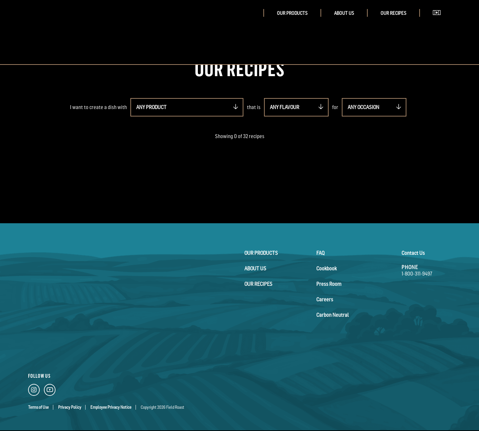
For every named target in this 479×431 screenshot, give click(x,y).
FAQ (320, 253)
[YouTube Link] (50, 391)
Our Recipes (393, 13)
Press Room (328, 284)
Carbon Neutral (332, 315)
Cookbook (326, 268)
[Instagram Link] (34, 391)
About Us (344, 13)
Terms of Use (38, 407)
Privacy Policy (69, 407)
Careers (324, 299)
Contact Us (413, 253)
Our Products (292, 13)
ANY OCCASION (363, 107)
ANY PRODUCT (151, 107)
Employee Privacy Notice (110, 407)
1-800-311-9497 (417, 273)
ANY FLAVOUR (284, 107)
